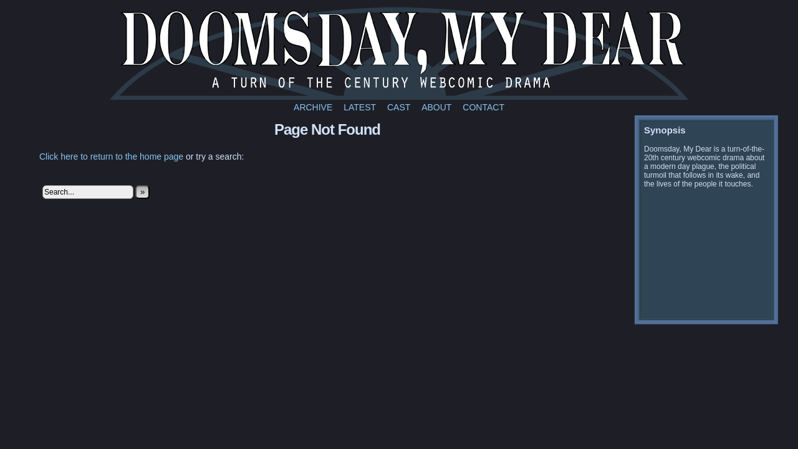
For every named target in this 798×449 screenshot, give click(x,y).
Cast (398, 107)
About (436, 107)
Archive (313, 107)
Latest (360, 107)
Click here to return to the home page (111, 157)
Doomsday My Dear (399, 53)
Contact (483, 107)
